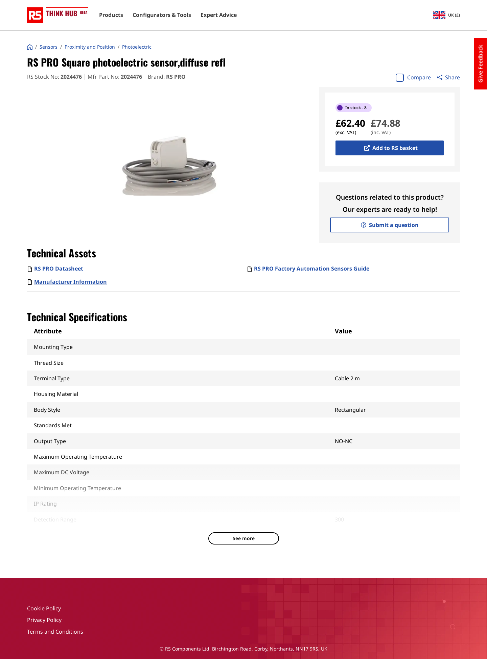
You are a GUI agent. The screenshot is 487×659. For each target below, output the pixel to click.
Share (448, 77)
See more (244, 538)
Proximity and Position (90, 47)
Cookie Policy (44, 608)
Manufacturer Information (70, 281)
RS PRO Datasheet (58, 268)
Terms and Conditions (55, 632)
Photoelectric (137, 47)
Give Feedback (480, 64)
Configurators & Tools (162, 15)
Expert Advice (219, 15)
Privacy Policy (44, 620)
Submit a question (390, 225)
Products (111, 15)
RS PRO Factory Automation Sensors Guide (311, 268)
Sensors (48, 47)
